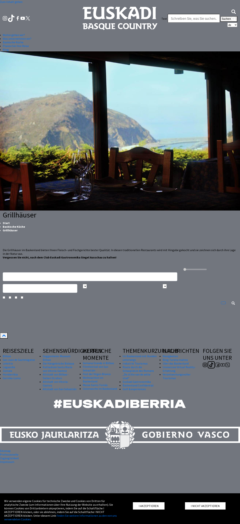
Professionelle (9, 454)
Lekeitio (8, 363)
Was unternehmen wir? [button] (17, 38)
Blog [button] (6, 49)
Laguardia (9, 367)
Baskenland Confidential (138, 385)
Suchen (229, 19)
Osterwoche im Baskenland (100, 388)
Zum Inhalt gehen (11, 2)
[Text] (194, 18)
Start (6, 223)
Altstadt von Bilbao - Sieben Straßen (56, 376)
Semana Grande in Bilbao (98, 363)
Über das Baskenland (176, 363)
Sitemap (5, 451)
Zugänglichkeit (9, 458)
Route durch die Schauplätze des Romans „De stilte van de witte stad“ (138, 372)
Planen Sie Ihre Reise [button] (16, 46)
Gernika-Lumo (12, 378)
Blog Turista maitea (175, 360)
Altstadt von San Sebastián (60, 389)
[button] (233, 11)
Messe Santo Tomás (95, 385)
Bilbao (7, 356)
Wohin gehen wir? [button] (14, 35)
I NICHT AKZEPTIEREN (205, 506)
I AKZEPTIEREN (149, 506)
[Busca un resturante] (90, 276)
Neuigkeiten (170, 356)
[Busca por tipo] (165, 286)
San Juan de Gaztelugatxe (19, 360)
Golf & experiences (134, 389)
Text (164, 18)
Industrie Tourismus (135, 363)
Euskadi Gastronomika (137, 382)
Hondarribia (10, 374)
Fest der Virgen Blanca (97, 374)
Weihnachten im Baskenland (93, 379)
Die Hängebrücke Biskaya (58, 363)
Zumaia (7, 371)
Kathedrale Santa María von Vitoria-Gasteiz (57, 369)
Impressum (7, 462)
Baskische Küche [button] (13, 42)
